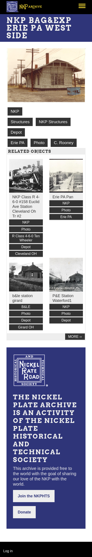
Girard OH (26, 327)
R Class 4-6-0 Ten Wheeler (26, 238)
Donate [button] (24, 512)
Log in (8, 551)
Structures (20, 121)
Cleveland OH (26, 254)
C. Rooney (64, 142)
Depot (16, 132)
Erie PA (17, 142)
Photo (39, 142)
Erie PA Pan (63, 197)
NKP (15, 111)
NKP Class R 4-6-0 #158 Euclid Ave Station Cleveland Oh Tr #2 (26, 206)
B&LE (25, 307)
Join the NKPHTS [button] (34, 496)
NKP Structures (53, 121)
